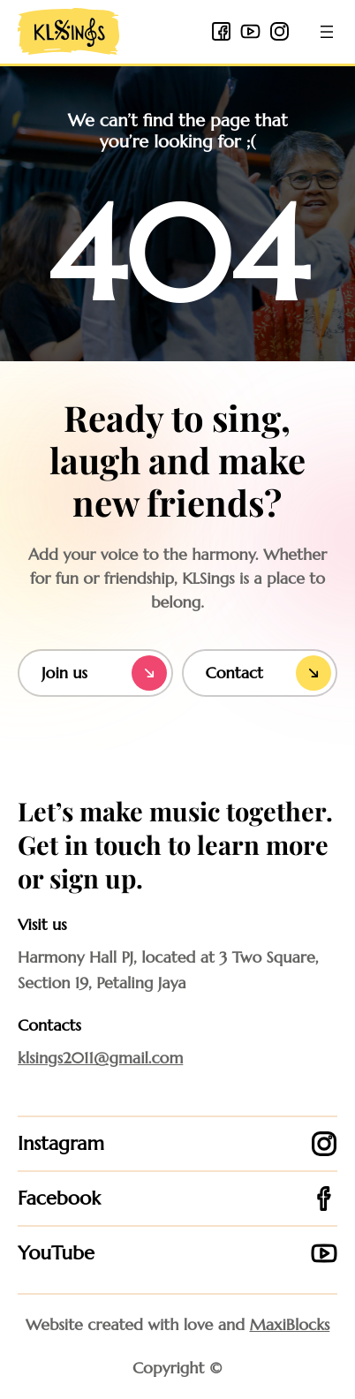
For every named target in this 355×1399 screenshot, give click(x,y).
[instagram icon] (279, 31)
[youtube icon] (250, 31)
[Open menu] (326, 31)
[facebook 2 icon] (221, 31)
